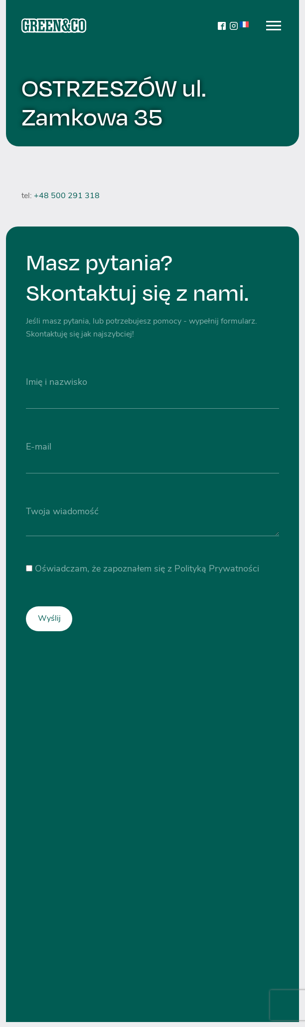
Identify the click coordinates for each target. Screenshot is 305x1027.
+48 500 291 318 (67, 196)
